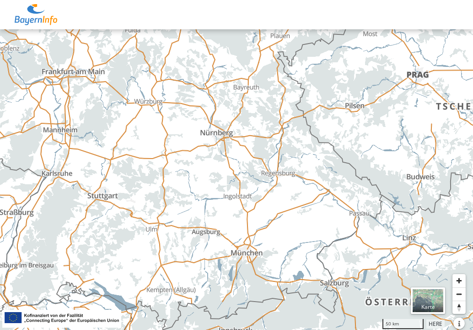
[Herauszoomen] (459, 294)
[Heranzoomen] (459, 280)
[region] (236, 179)
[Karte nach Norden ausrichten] (459, 307)
